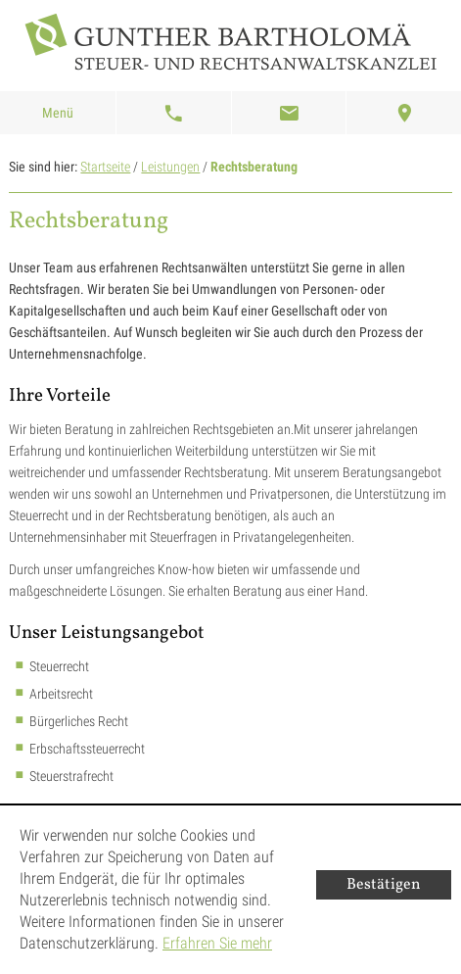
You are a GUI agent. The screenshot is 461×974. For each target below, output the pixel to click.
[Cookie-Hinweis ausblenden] (383, 885)
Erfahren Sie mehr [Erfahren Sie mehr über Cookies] (217, 943)
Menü (57, 113)
